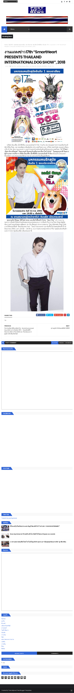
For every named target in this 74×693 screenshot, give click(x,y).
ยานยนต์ (4, 628)
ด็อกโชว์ (11, 44)
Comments (54, 653)
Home (6, 44)
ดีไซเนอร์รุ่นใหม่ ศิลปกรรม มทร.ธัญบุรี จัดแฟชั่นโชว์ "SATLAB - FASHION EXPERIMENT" (35, 526)
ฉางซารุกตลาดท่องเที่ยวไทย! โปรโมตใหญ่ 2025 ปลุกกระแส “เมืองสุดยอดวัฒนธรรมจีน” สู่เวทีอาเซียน (38, 542)
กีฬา (2, 637)
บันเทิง (3, 632)
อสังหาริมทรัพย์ (5, 626)
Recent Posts (19, 653)
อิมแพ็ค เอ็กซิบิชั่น (37, 44)
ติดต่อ (3, 649)
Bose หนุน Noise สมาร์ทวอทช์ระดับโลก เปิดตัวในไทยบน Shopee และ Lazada (32, 534)
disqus (61, 343)
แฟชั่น (3, 642)
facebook (69, 343)
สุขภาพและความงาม (7, 639)
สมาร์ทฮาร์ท (29, 44)
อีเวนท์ (44, 44)
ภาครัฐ (3, 644)
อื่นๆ (2, 646)
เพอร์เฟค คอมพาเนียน (19, 44)
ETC (4, 663)
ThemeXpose (12, 690)
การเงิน (3, 635)
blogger (54, 343)
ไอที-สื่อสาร (5, 630)
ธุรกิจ (3, 621)
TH (48, 44)
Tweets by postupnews (9, 518)
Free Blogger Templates (24, 690)
